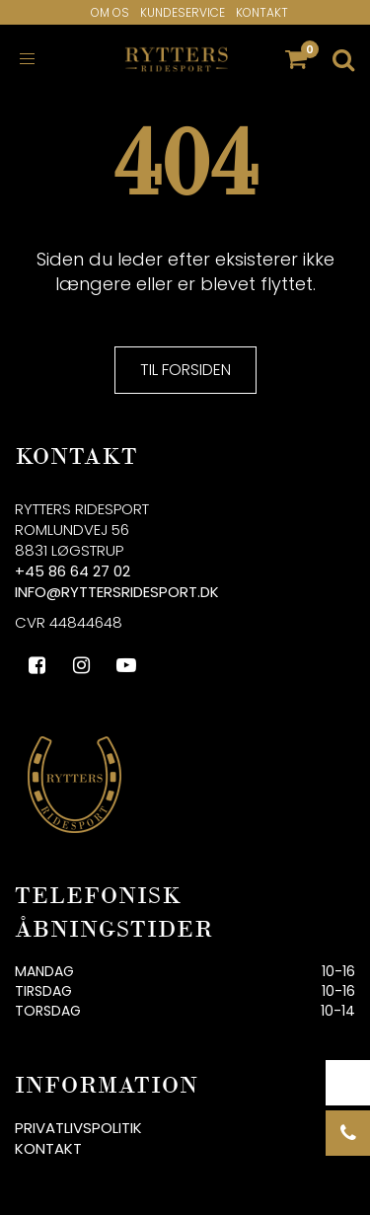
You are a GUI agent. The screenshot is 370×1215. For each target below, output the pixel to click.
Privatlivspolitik (78, 1127)
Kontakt (262, 12)
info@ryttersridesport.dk (117, 591)
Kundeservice (182, 12)
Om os (110, 12)
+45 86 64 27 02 (72, 571)
